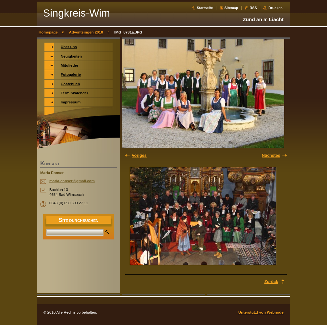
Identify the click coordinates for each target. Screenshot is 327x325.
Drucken (275, 8)
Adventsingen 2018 (86, 32)
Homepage (48, 32)
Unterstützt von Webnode (261, 312)
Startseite (205, 8)
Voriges (139, 155)
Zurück (271, 281)
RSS (253, 8)
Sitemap (231, 8)
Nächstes (271, 155)
